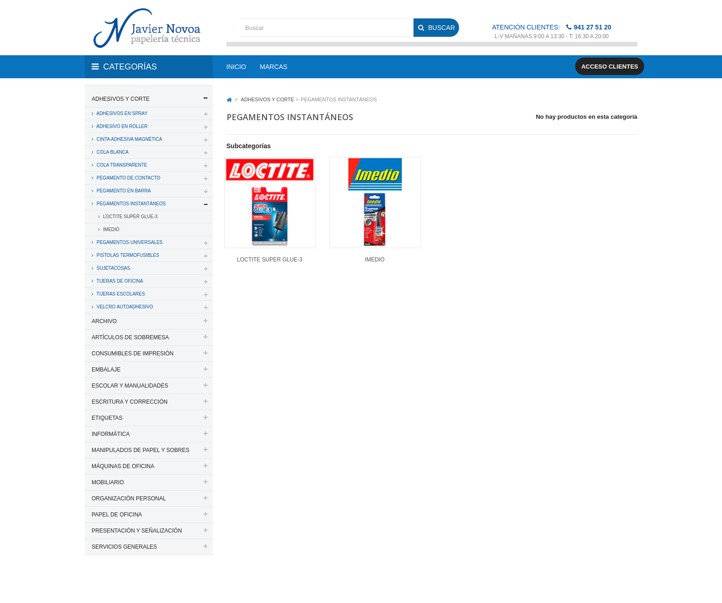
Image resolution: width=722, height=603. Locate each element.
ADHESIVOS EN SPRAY (121, 113)
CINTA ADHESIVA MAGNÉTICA (128, 139)
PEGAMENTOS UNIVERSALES (129, 242)
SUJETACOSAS (112, 268)
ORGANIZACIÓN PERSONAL (129, 498)
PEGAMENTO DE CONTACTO (127, 177)
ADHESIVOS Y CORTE (121, 99)
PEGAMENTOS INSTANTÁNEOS (130, 203)
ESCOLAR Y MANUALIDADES (130, 386)
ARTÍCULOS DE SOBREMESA (130, 337)
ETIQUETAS (107, 418)
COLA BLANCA (111, 152)
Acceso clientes (609, 66)
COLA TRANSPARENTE (121, 165)
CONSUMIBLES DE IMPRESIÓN (133, 353)
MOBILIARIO (108, 482)
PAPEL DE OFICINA (117, 514)
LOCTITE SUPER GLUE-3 (129, 216)
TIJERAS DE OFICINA (119, 281)
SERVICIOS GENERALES (124, 547)
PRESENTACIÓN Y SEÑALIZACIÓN (137, 531)
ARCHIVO (104, 321)
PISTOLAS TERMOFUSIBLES (127, 255)
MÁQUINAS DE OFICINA (123, 466)
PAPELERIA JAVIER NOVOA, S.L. (147, 583)
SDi (625, 583)
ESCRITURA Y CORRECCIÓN (130, 402)
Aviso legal (361, 583)
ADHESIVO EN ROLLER (121, 126)
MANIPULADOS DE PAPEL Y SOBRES (140, 450)
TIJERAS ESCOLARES (120, 293)
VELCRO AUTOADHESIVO (124, 306)
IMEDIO (110, 229)
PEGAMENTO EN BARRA (123, 190)
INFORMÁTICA (111, 434)
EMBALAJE (106, 369)
